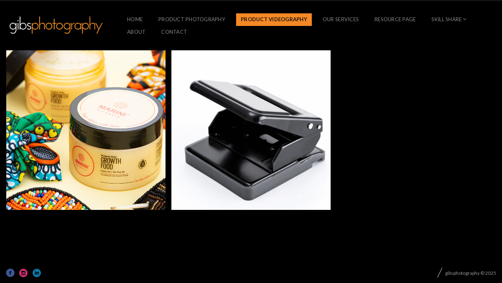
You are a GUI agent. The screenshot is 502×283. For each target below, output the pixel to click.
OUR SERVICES (341, 19)
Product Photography (191, 19)
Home (135, 19)
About (136, 32)
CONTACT (174, 32)
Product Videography (274, 19)
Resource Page (395, 19)
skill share (446, 19)
